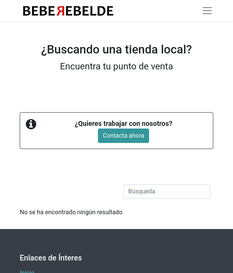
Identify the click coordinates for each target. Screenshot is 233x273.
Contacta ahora (123, 135)
